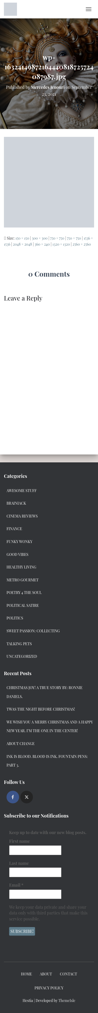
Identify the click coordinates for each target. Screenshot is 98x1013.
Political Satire (23, 605)
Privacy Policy (49, 987)
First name (19, 841)
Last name (19, 863)
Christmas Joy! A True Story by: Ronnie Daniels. (45, 692)
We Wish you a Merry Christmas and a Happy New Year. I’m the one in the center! (50, 726)
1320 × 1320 (61, 244)
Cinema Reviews (22, 516)
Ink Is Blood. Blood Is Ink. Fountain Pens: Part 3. (47, 761)
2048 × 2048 (22, 244)
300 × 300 (40, 238)
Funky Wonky (19, 541)
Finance (14, 528)
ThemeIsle (66, 1000)
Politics (15, 618)
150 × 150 (22, 238)
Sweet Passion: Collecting (33, 630)
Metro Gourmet (23, 579)
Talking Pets (19, 643)
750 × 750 (57, 238)
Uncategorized (22, 656)
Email (16, 885)
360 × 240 (42, 244)
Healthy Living (21, 567)
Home (26, 973)
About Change (20, 743)
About (46, 973)
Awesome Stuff (22, 490)
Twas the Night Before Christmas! (41, 709)
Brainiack (16, 503)
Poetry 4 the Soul (24, 592)
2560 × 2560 (81, 244)
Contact (68, 973)
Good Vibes (17, 554)
